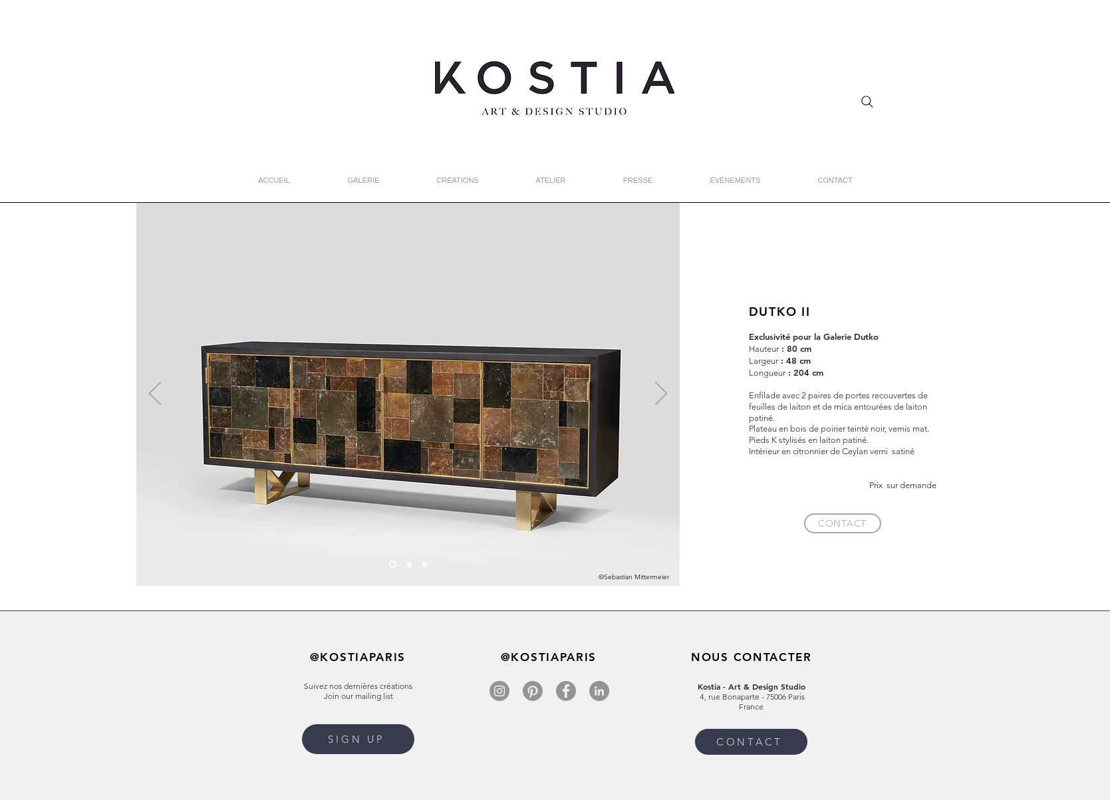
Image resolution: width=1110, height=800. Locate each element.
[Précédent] (155, 394)
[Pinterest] (533, 691)
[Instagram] (499, 691)
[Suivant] (661, 394)
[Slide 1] (392, 565)
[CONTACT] (842, 523)
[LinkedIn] (599, 691)
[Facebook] (566, 691)
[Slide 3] (424, 565)
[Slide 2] (409, 565)
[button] (358, 739)
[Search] (867, 102)
